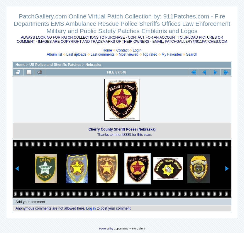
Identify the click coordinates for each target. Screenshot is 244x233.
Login (137, 50)
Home (107, 50)
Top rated (150, 54)
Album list (54, 54)
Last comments (102, 54)
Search (191, 54)
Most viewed (128, 54)
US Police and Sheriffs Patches (55, 65)
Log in (91, 208)
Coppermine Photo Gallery (129, 228)
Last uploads (76, 54)
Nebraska (93, 65)
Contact (122, 50)
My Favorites (172, 54)
